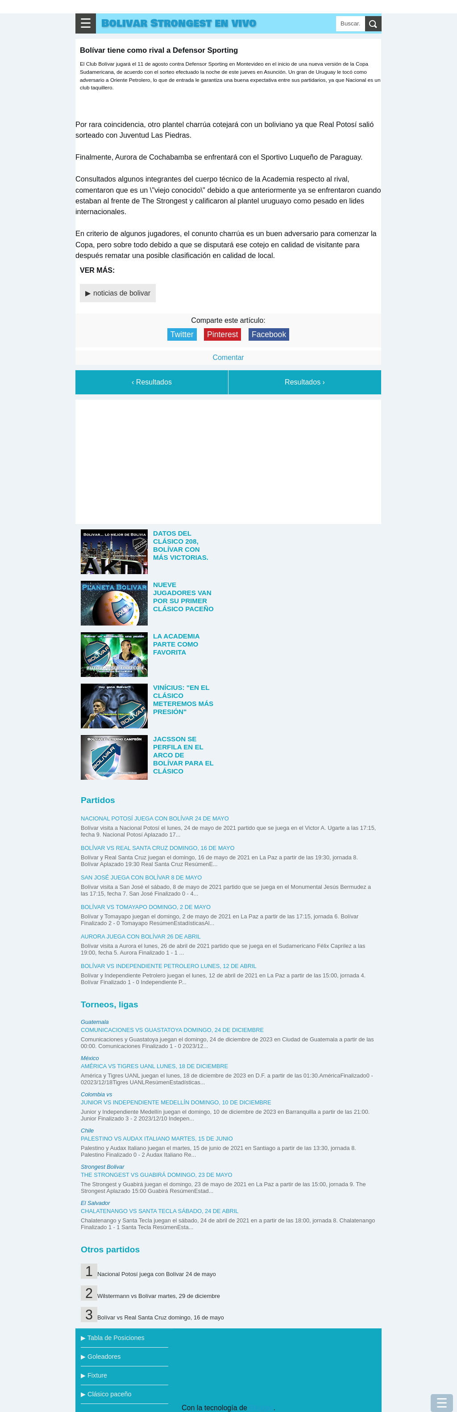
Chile (87, 1130)
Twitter (182, 334)
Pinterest (222, 334)
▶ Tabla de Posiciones (113, 1337)
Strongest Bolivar (102, 1166)
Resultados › (305, 382)
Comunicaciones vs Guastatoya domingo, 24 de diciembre (172, 1030)
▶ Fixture (94, 1375)
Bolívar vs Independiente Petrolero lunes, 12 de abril (169, 966)
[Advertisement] (228, 460)
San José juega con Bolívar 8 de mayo (141, 877)
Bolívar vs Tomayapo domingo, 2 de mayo (146, 907)
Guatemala (95, 1022)
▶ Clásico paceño (106, 1394)
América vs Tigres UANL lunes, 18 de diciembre (154, 1066)
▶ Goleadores (100, 1356)
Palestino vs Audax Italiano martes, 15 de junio (157, 1138)
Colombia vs (96, 1094)
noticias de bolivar (121, 293)
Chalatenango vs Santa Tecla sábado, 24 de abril (159, 1211)
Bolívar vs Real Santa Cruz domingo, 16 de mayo (157, 848)
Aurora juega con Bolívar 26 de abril (141, 936)
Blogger (261, 1408)
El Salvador (95, 1203)
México (90, 1058)
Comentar (228, 357)
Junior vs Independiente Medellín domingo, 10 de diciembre (176, 1102)
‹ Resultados (152, 382)
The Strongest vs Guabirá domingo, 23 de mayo (156, 1174)
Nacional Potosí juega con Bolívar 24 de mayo (155, 818)
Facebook (269, 334)
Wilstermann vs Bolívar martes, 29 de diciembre (158, 1296)
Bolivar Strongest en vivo (179, 23)
